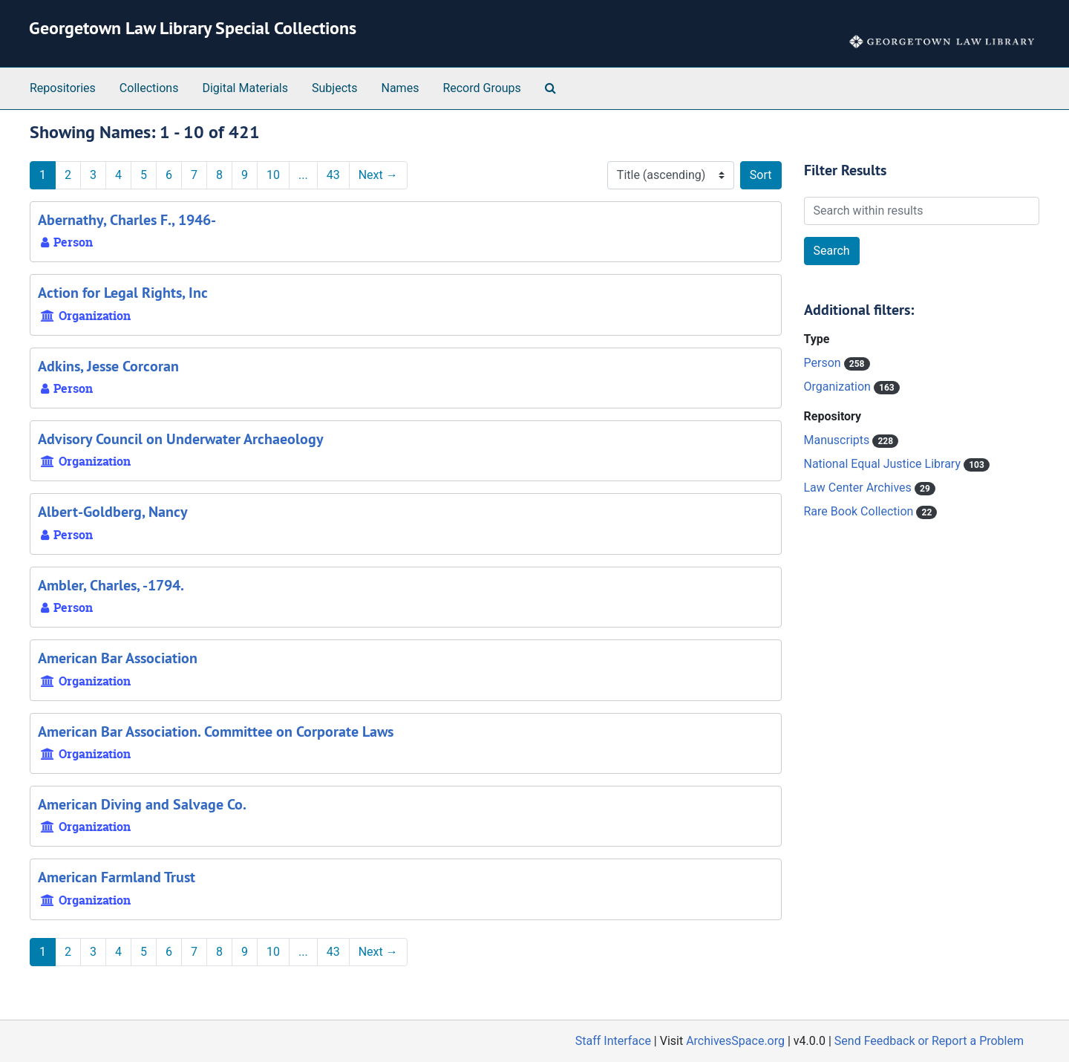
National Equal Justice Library (884, 464)
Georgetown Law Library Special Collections (192, 27)
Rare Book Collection (860, 511)
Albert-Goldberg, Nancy (113, 511)
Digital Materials (245, 88)
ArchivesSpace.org (735, 1041)
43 (333, 175)
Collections (149, 88)
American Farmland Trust (116, 877)
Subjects (334, 88)
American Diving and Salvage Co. (142, 804)
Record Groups (481, 88)
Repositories (63, 88)
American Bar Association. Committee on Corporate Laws (215, 731)
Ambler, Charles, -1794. (111, 585)
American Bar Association (117, 658)
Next (378, 175)
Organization (839, 386)
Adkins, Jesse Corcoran (108, 366)
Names (400, 88)
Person (824, 363)
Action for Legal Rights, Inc (123, 292)
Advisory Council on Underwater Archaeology (181, 439)
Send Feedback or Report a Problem (929, 1041)
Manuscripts (838, 440)
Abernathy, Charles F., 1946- (127, 219)
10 (273, 175)
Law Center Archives (859, 487)
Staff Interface (613, 1041)
